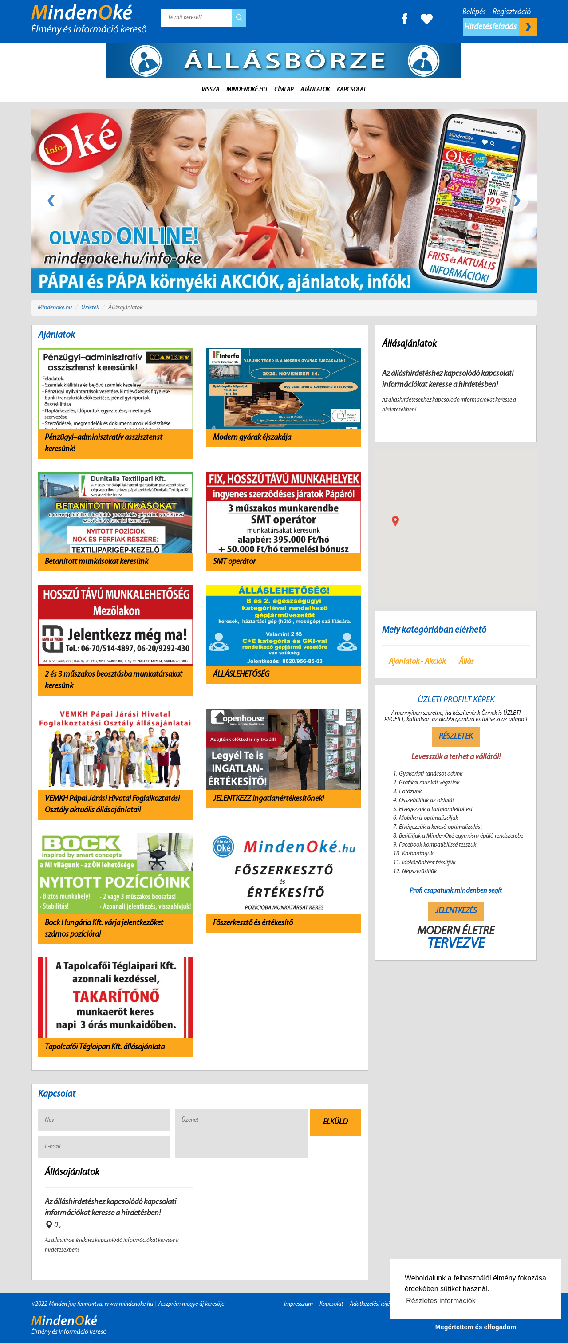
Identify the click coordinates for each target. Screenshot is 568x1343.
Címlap (283, 90)
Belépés (474, 12)
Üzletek (90, 307)
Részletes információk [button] (441, 1300)
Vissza (210, 90)
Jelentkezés (456, 911)
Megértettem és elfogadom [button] (475, 1327)
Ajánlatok (315, 90)
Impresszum (298, 1304)
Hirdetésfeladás (500, 27)
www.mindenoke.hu (129, 1304)
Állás (466, 662)
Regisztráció (512, 12)
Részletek (456, 737)
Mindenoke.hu (55, 307)
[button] (395, 521)
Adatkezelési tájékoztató (379, 1304)
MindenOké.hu (246, 90)
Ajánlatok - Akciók (417, 662)
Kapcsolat (351, 90)
